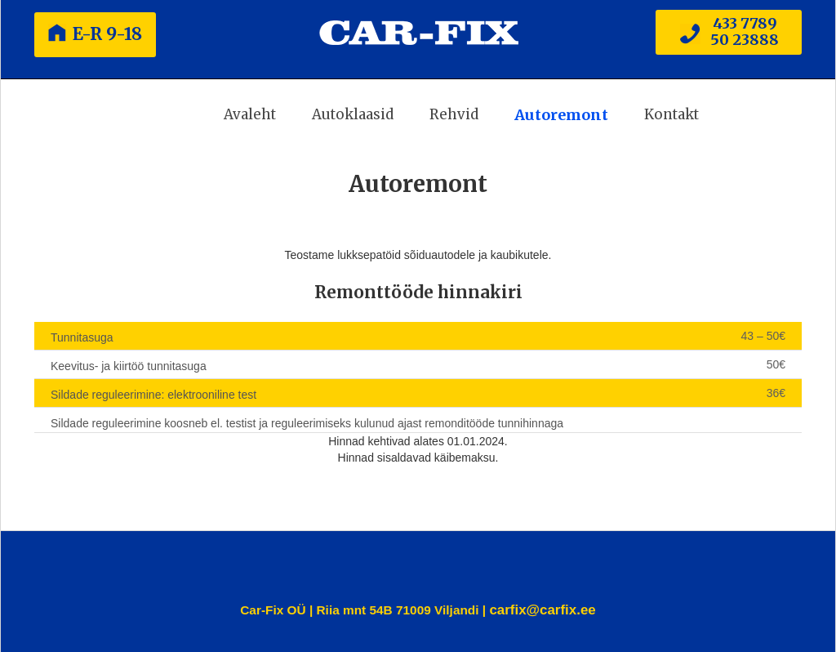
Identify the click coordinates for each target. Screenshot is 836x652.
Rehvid (453, 114)
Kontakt (671, 114)
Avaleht (250, 114)
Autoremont (561, 114)
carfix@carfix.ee (542, 610)
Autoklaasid (353, 114)
